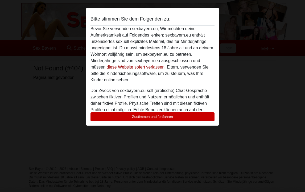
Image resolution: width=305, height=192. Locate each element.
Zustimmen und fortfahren (152, 117)
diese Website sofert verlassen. (136, 67)
